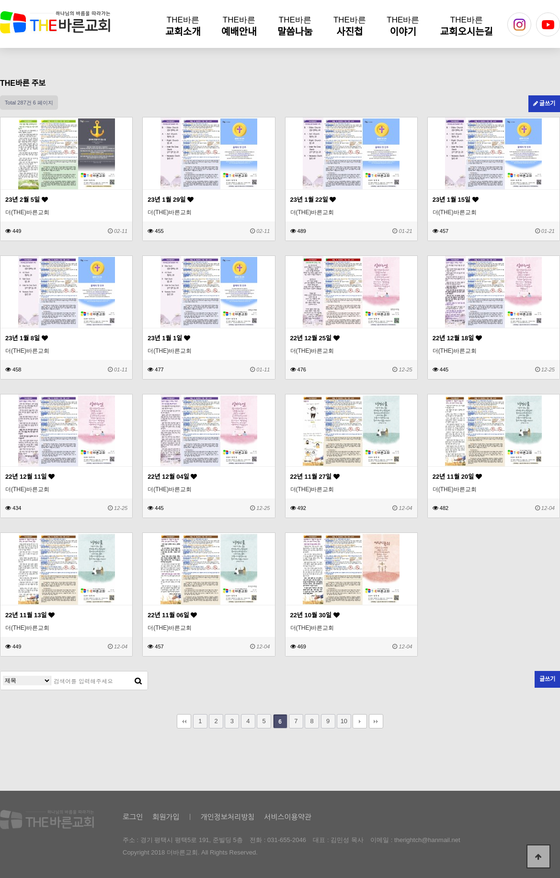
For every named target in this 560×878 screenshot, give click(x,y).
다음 (360, 721)
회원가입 (165, 816)
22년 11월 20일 (457, 476)
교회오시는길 (466, 26)
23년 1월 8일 (26, 338)
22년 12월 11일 (30, 476)
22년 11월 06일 (172, 615)
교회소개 (183, 26)
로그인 (133, 816)
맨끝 (376, 721)
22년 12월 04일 (172, 476)
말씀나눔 (295, 26)
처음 (184, 721)
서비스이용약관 (287, 816)
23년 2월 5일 (26, 199)
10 (344, 721)
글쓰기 (544, 103)
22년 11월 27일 (315, 476)
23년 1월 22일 (313, 199)
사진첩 (349, 26)
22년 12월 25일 (315, 338)
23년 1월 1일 (169, 338)
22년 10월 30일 (315, 615)
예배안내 (239, 26)
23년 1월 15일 (456, 199)
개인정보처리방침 (227, 816)
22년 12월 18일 (457, 338)
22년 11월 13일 (30, 615)
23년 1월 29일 (171, 199)
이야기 (403, 26)
